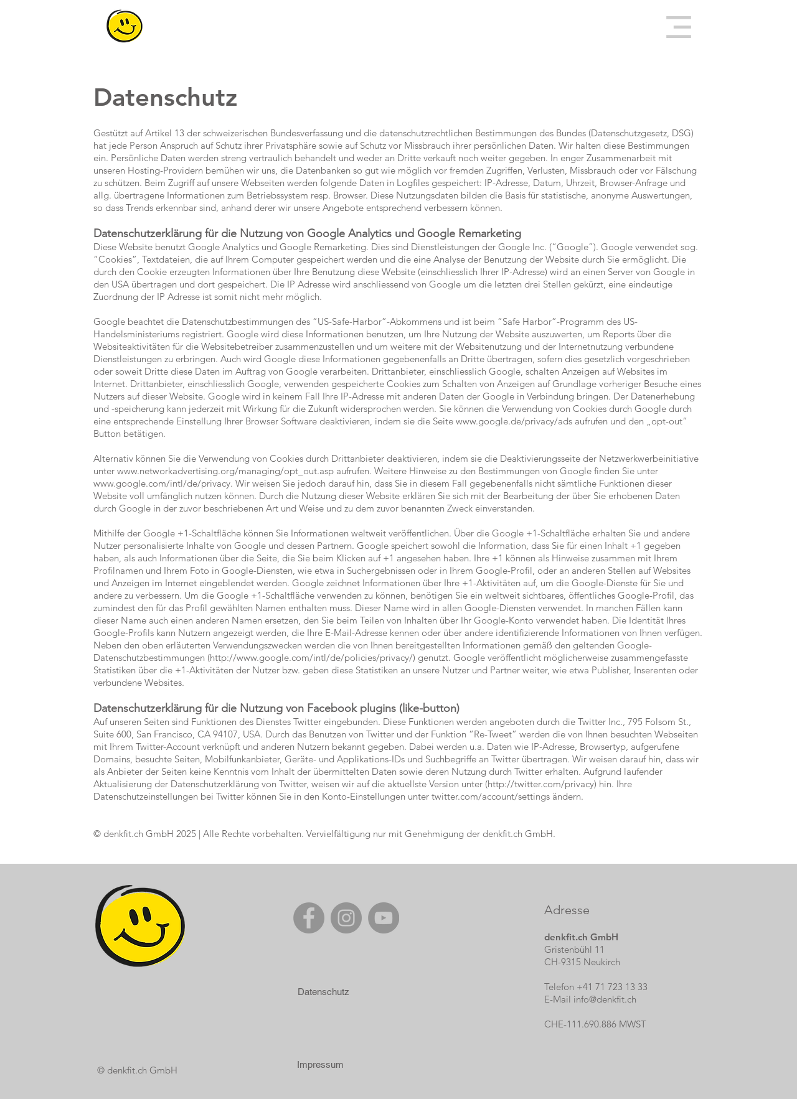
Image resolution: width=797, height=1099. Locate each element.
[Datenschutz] (323, 991)
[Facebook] (308, 917)
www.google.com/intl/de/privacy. (163, 483)
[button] (678, 27)
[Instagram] (346, 917)
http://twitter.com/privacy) (542, 784)
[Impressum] (320, 1064)
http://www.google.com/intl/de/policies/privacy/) (312, 657)
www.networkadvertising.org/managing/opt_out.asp (225, 471)
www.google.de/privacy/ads (514, 421)
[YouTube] (383, 917)
